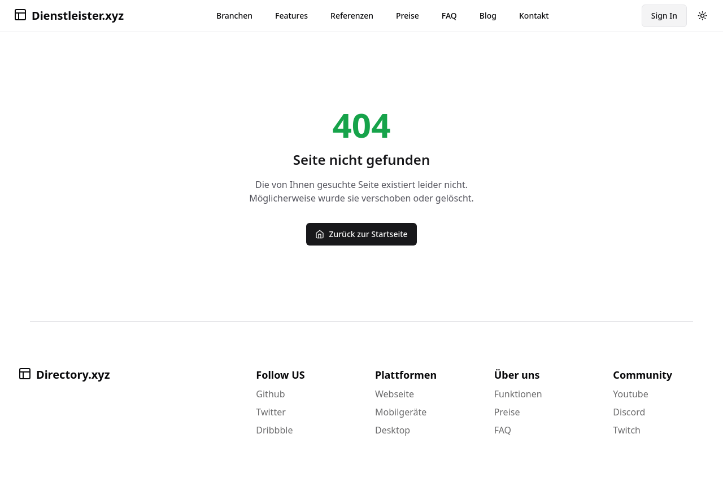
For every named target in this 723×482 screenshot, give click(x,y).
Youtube (630, 394)
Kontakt (534, 15)
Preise (407, 15)
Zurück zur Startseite (361, 234)
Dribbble (274, 430)
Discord (629, 412)
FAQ (449, 15)
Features (291, 15)
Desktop (392, 430)
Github (270, 394)
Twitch (627, 430)
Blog (488, 15)
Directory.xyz (64, 374)
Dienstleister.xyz (69, 15)
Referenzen (351, 15)
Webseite (394, 394)
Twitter (270, 412)
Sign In (664, 15)
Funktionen (518, 394)
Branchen (234, 15)
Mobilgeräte (400, 412)
